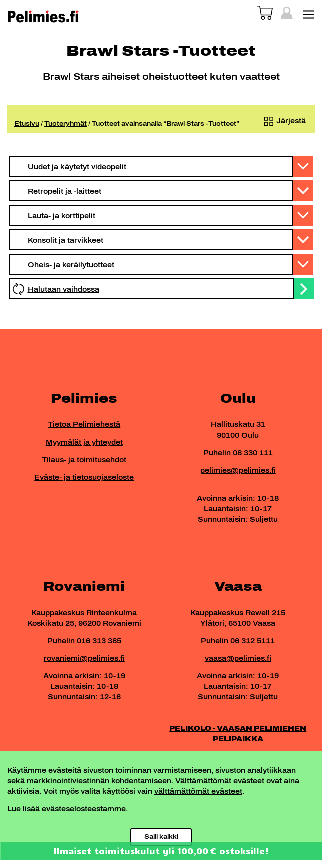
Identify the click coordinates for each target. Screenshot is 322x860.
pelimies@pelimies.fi (238, 470)
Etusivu (26, 123)
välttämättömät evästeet (198, 791)
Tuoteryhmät (65, 123)
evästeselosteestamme (84, 809)
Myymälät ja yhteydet (84, 442)
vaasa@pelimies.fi (238, 658)
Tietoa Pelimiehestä (84, 424)
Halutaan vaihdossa (63, 289)
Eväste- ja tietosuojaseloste (84, 477)
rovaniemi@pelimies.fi (84, 658)
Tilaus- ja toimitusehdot (84, 460)
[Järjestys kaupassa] (282, 121)
